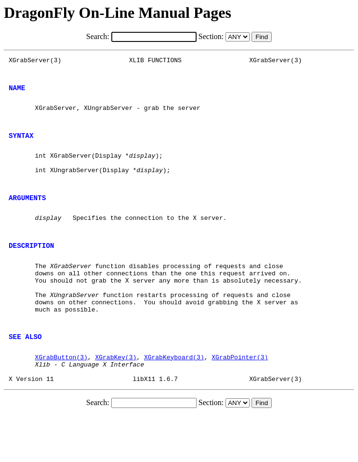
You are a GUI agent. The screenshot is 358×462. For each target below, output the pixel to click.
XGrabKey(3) (115, 398)
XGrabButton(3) (61, 398)
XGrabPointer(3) (240, 398)
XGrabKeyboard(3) (174, 398)
